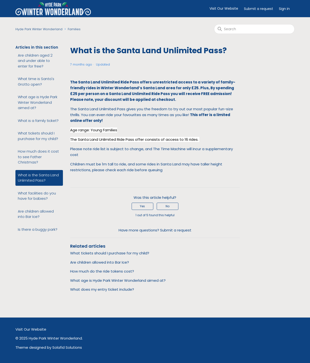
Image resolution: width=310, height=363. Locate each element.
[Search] (254, 29)
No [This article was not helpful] (167, 206)
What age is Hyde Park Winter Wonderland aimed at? (37, 102)
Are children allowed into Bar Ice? (36, 214)
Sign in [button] (284, 8)
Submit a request (258, 8)
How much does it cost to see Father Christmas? (38, 157)
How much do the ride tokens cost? (102, 271)
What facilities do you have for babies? (37, 196)
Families (74, 29)
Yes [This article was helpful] (142, 206)
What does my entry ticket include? (102, 289)
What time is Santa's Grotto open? (36, 81)
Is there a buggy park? (37, 229)
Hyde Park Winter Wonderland (38, 29)
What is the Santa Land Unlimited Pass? (38, 177)
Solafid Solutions (67, 347)
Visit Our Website (223, 8)
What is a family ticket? (38, 120)
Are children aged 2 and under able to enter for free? (35, 61)
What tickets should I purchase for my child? (38, 136)
